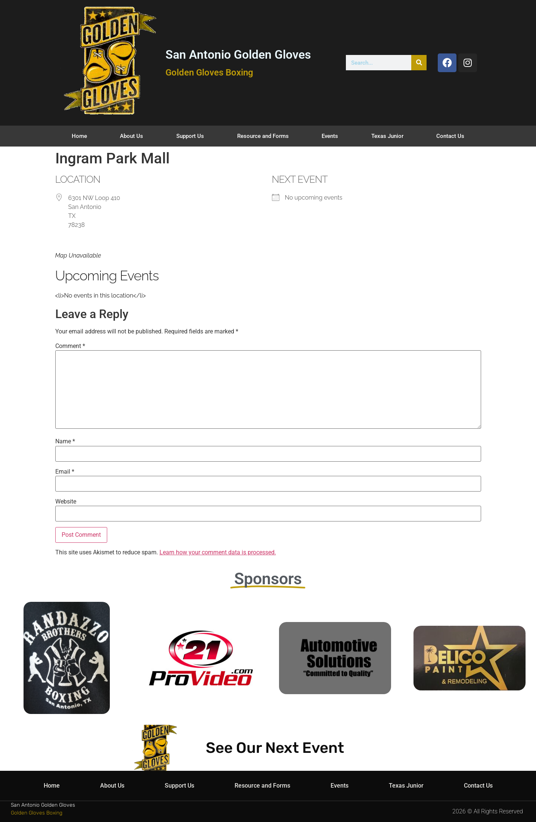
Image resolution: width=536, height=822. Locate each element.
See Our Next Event (275, 748)
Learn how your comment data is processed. (217, 552)
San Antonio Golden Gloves (238, 54)
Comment (70, 346)
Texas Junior (387, 136)
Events (330, 136)
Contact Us (450, 136)
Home (79, 136)
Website (65, 502)
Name (65, 441)
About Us (131, 136)
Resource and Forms (263, 136)
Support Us (190, 136)
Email (64, 472)
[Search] (419, 62)
